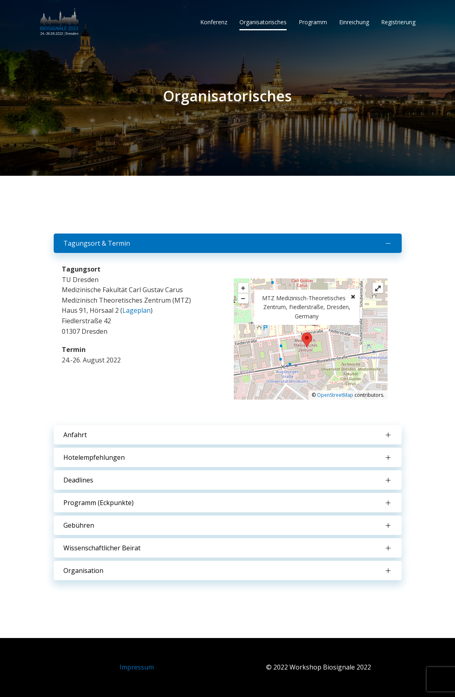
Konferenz (213, 22)
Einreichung (354, 22)
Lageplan (136, 310)
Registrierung (398, 22)
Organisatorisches (263, 22)
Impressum (137, 667)
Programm (313, 22)
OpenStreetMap (335, 395)
